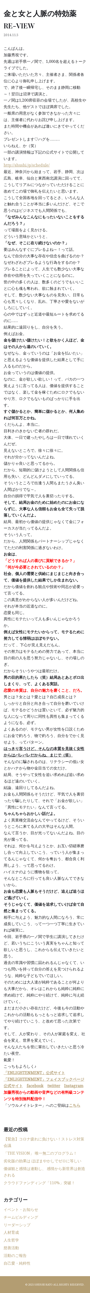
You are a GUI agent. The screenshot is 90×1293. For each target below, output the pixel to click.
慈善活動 (11, 1247)
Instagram (73, 1085)
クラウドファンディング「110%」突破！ (39, 1182)
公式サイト (13, 1085)
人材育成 (11, 1232)
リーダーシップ (17, 1225)
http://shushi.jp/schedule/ (27, 165)
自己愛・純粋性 (17, 1263)
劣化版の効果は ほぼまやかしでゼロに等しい (42, 1161)
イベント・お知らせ (21, 1209)
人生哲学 (11, 1240)
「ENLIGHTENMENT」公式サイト (34, 1072)
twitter (53, 1085)
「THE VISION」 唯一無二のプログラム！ (40, 1153)
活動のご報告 (15, 1255)
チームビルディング (21, 1217)
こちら (74, 1105)
